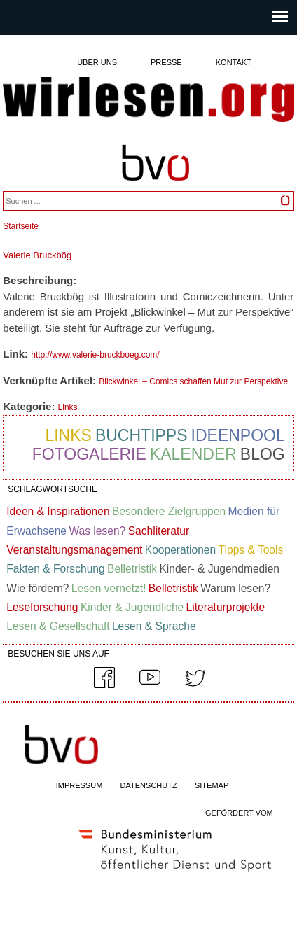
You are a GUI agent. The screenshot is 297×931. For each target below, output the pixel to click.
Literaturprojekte (225, 607)
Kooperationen (180, 550)
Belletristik (132, 569)
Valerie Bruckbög (37, 255)
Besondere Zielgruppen (169, 511)
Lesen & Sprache (154, 626)
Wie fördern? (37, 588)
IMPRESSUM (79, 785)
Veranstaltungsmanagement (74, 550)
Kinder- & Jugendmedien (219, 569)
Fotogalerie (89, 454)
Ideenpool (238, 435)
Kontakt (233, 62)
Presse (166, 62)
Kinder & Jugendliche (132, 607)
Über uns (97, 62)
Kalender (193, 454)
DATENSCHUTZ (148, 785)
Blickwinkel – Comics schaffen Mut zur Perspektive (193, 381)
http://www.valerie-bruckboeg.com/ (95, 355)
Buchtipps (141, 435)
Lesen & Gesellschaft (57, 626)
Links (68, 407)
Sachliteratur (159, 531)
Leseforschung (42, 607)
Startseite (21, 226)
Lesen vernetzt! (108, 588)
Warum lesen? (235, 588)
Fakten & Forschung (55, 569)
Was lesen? (97, 531)
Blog (262, 454)
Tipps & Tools (251, 550)
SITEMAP (211, 785)
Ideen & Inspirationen (57, 511)
